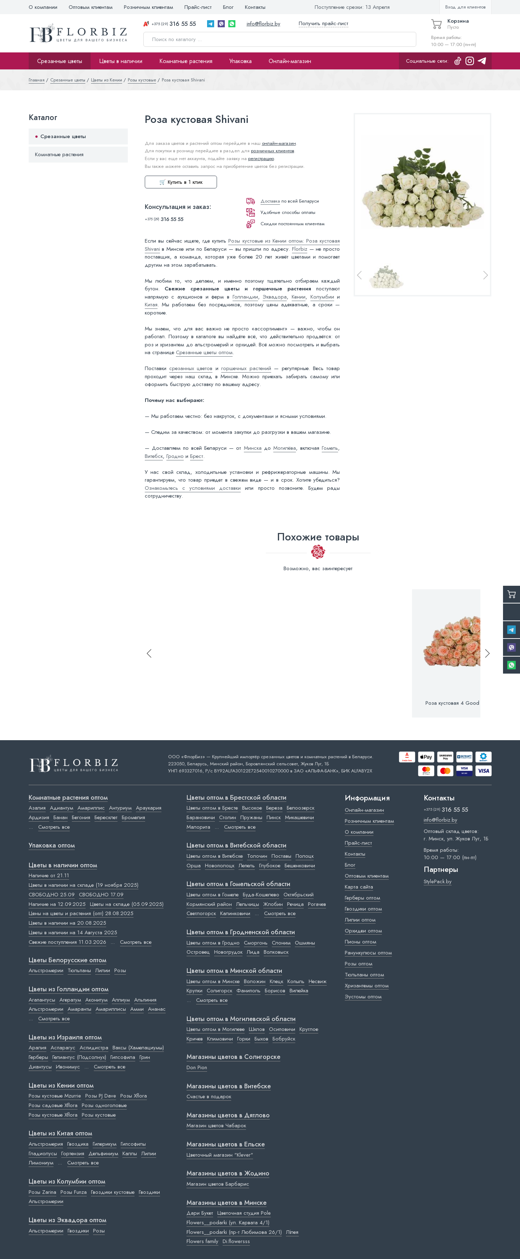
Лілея (292, 1232)
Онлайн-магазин (290, 61)
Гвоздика (77, 1144)
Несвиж (318, 981)
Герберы (38, 1057)
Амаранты (79, 1009)
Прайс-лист (198, 7)
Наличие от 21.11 (49, 875)
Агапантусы (42, 1000)
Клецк (276, 981)
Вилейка (299, 990)
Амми (137, 1009)
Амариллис (91, 808)
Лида (253, 952)
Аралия (37, 1047)
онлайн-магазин (279, 143)
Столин (227, 817)
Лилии (102, 970)
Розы (120, 970)
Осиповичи (282, 1029)
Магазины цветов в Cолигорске (233, 1057)
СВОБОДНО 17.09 (101, 894)
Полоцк (305, 856)
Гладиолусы (43, 1153)
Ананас (157, 1009)
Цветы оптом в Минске (213, 981)
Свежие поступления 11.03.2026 (67, 942)
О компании (43, 7)
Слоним (281, 943)
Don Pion (197, 1067)
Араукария (148, 808)
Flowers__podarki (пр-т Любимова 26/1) (234, 1232)
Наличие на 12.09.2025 (57, 904)
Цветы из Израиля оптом (65, 1037)
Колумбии (322, 297)
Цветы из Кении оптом (61, 1086)
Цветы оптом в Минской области (234, 971)
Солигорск (219, 990)
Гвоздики (149, 1192)
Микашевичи (299, 817)
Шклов (257, 1029)
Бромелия (133, 817)
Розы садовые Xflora (53, 1105)
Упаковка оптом (52, 845)
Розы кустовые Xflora (53, 1115)
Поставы (281, 856)
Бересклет (106, 817)
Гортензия (72, 1153)
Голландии (245, 297)
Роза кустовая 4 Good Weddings (464, 703)
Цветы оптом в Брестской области (236, 798)
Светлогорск (201, 913)
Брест (196, 456)
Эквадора (275, 297)
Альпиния (145, 1000)
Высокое (252, 808)
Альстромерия (46, 1144)
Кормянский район (209, 904)
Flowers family (202, 1241)
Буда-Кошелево (261, 894)
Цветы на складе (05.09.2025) (127, 904)
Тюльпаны (79, 970)
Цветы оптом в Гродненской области (241, 932)
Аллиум (121, 1000)
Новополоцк (219, 865)
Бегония (81, 817)
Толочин (257, 856)
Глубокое (269, 865)
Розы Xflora (133, 1096)
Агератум (70, 1000)
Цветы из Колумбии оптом (67, 1182)
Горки (243, 1039)
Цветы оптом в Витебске (215, 856)
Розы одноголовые (104, 1105)
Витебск (154, 456)
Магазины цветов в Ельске (226, 1144)
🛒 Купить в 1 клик (180, 182)
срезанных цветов (190, 368)
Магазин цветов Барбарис (218, 1184)
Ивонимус (68, 1067)
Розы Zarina (42, 1192)
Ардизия (39, 817)
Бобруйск (284, 1039)
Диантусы (40, 1067)
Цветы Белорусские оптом (67, 960)
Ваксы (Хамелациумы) (138, 1047)
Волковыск (276, 952)
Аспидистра (94, 1047)
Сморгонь (256, 943)
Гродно (175, 456)
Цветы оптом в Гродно (213, 943)
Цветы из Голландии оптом (68, 989)
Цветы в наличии (120, 61)
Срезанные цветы (59, 61)
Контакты (255, 7)
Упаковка (240, 61)
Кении (298, 297)
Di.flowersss (236, 1241)
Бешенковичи (300, 865)
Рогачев (317, 904)
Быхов (261, 1039)
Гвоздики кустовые (113, 1192)
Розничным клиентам (148, 7)
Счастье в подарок (209, 1096)
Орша (194, 865)
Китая (151, 304)
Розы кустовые (99, 1115)
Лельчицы (247, 904)
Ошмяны (305, 943)
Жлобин (273, 904)
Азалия (37, 808)
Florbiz (299, 249)
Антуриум (120, 808)
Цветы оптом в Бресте (212, 808)
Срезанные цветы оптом (204, 352)
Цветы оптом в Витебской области (236, 845)
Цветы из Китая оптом (60, 1133)
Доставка (270, 201)
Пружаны (251, 817)
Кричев (195, 1039)
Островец (198, 952)
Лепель (247, 865)
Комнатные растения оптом (68, 798)
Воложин (254, 981)
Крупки (194, 990)
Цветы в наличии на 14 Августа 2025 (73, 932)
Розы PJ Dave (100, 1096)
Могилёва (284, 448)
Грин (144, 1057)
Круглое (308, 1029)
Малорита (198, 827)
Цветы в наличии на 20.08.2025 (67, 923)
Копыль (295, 981)
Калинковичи (235, 913)
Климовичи (220, 1039)
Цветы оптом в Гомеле (213, 894)
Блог (228, 7)
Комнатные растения (185, 61)
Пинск (274, 817)
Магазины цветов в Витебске (229, 1086)
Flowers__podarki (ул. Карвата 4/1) (228, 1222)
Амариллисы (111, 1009)
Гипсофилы (133, 1144)
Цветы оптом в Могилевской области (241, 1019)
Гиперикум (104, 1144)
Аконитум (96, 1000)
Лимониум (41, 1163)
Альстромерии (46, 970)
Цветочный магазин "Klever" (220, 1155)
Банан (60, 817)
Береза (274, 808)
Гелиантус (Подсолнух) (79, 1057)
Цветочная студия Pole (244, 1213)
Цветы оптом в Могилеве (216, 1029)
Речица (295, 904)
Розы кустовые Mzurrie (55, 1096)
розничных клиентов (272, 150)
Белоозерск (300, 808)
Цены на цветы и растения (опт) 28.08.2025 (81, 913)
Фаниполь (248, 990)
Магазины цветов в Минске (227, 1203)
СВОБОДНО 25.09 (52, 894)
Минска (253, 448)
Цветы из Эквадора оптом (67, 1220)
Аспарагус (63, 1047)
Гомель (330, 448)
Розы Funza (74, 1192)
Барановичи (201, 817)
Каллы (129, 1153)
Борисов (275, 990)
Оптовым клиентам (91, 7)
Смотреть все (54, 827)
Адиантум (61, 808)
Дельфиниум (103, 1153)
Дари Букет (200, 1213)
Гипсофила (122, 1057)
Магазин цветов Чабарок (216, 1125)
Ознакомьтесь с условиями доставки (193, 488)
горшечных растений (246, 368)
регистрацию (261, 158)
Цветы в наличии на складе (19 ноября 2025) (83, 885)
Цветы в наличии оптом (63, 865)
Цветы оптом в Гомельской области (238, 884)
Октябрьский (299, 894)
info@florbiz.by (263, 24)
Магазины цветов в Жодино (228, 1173)
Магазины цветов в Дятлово (228, 1115)
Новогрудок (228, 952)
